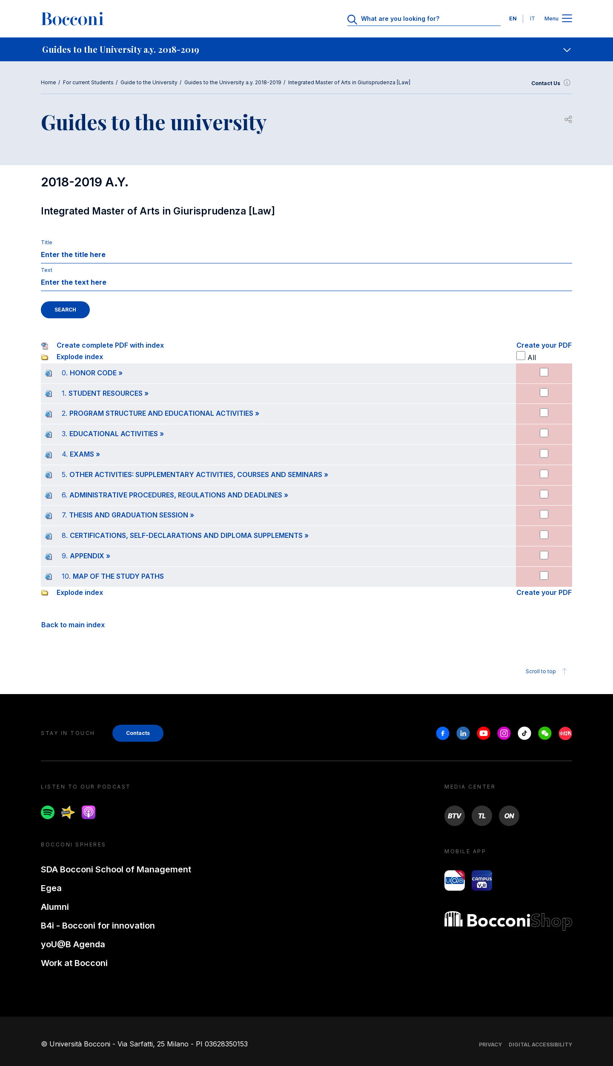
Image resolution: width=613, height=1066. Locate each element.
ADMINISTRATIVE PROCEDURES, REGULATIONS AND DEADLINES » (178, 495)
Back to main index (73, 624)
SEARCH (65, 309)
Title (46, 242)
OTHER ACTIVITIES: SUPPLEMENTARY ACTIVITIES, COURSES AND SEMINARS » (198, 474)
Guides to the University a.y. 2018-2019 (232, 82)
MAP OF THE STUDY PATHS (118, 576)
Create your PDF (544, 345)
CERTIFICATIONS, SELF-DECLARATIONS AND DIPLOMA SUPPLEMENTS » (189, 535)
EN (513, 18)
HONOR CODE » (96, 373)
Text (46, 270)
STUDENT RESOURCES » (109, 393)
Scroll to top (548, 671)
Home (48, 82)
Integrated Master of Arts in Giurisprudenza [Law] (349, 82)
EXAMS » (85, 454)
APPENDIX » (90, 556)
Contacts (138, 733)
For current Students (88, 82)
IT (532, 18)
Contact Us (551, 83)
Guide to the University (149, 82)
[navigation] (306, 49)
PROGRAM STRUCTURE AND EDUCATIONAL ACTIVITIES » (164, 413)
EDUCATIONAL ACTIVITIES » (116, 433)
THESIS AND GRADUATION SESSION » (131, 515)
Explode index (80, 356)
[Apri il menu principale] (567, 19)
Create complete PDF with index (110, 345)
